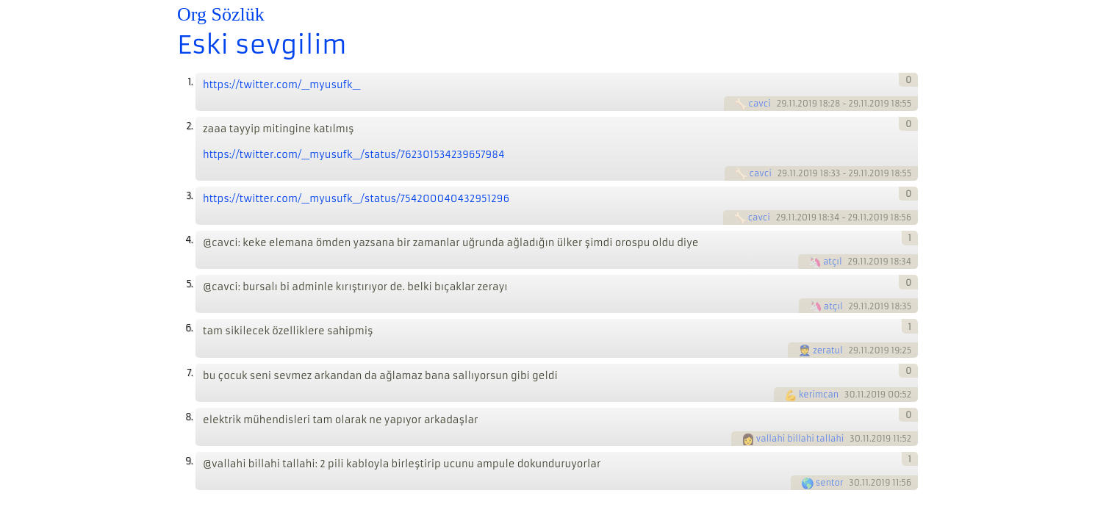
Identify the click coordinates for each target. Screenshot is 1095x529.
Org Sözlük (221, 14)
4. (189, 240)
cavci (760, 103)
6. (189, 328)
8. (189, 417)
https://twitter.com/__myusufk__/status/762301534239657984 (354, 154)
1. (190, 82)
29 (782, 103)
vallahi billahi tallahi (800, 438)
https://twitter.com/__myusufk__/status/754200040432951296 (356, 198)
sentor (830, 483)
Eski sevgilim (262, 44)
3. (189, 196)
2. (189, 126)
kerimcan (819, 394)
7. (190, 373)
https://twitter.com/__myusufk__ (281, 85)
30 (849, 394)
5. (189, 284)
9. (189, 461)
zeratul (828, 350)
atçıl (832, 261)
